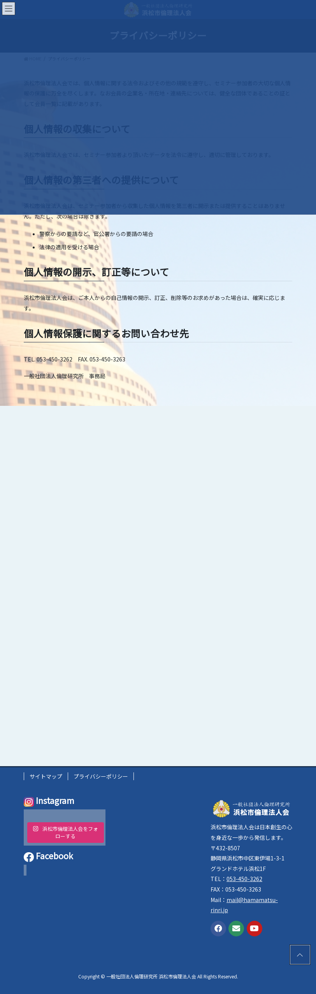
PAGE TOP (297, 953)
